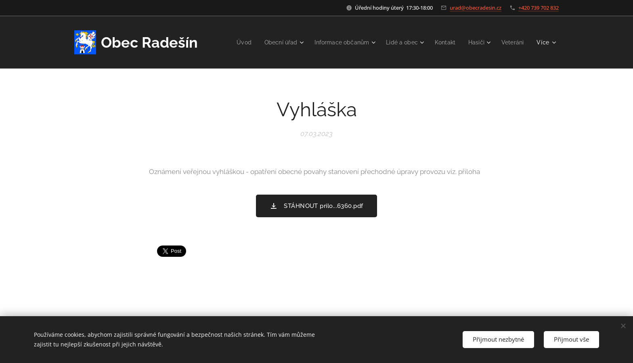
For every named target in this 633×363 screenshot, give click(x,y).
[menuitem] (232, 42)
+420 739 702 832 (538, 7)
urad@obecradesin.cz (475, 7)
